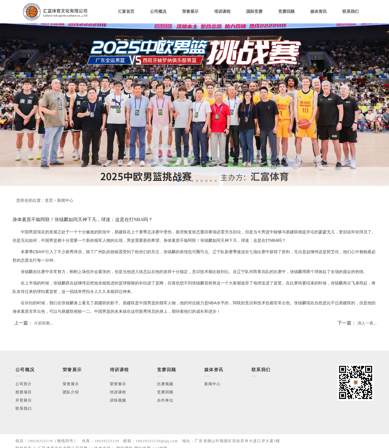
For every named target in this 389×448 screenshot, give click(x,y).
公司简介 (23, 384)
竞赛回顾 (286, 11)
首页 (49, 200)
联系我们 (350, 11)
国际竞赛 (254, 11)
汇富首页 (126, 11)
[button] (174, 181)
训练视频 (118, 400)
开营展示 (23, 400)
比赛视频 (165, 384)
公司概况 (158, 11)
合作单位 (165, 400)
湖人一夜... (367, 323)
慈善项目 (23, 392)
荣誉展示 (190, 11)
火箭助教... (43, 323)
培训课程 (222, 11)
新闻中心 (65, 200)
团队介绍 (71, 392)
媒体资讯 (318, 11)
